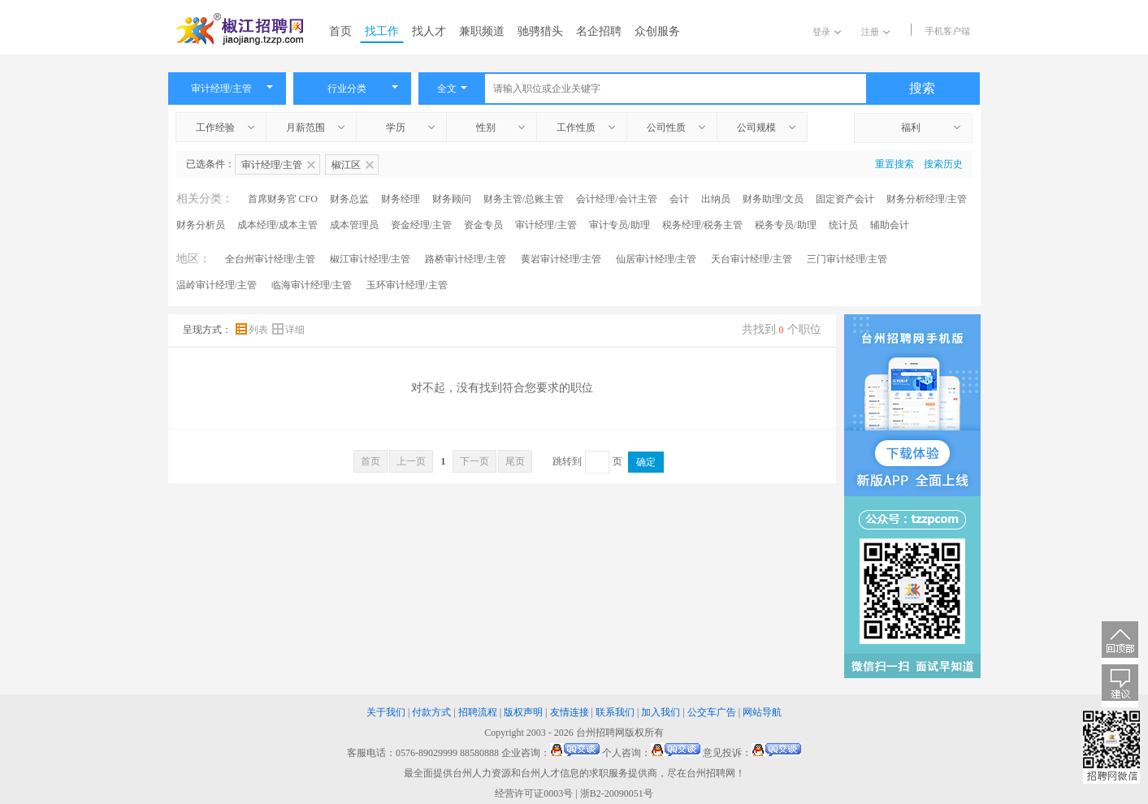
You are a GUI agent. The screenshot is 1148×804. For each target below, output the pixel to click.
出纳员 (715, 199)
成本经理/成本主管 (277, 225)
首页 (340, 31)
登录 (826, 32)
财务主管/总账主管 (523, 199)
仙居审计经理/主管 (656, 259)
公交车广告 (711, 712)
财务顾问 (451, 199)
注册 (875, 32)
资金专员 (483, 225)
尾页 (515, 461)
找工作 (382, 31)
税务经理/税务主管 (702, 225)
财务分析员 (200, 225)
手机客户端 (947, 31)
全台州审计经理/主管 (270, 259)
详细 (288, 329)
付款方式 (431, 712)
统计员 (843, 225)
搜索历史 (943, 164)
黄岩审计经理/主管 (561, 259)
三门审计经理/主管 (847, 259)
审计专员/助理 (619, 225)
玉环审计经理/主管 (406, 285)
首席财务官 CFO (283, 199)
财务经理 (400, 199)
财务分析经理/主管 (926, 199)
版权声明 (523, 712)
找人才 (429, 31)
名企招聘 (599, 31)
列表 (253, 329)
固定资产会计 (845, 199)
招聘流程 (477, 712)
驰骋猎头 (540, 31)
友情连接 (569, 712)
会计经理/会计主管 (616, 199)
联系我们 (615, 712)
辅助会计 (889, 225)
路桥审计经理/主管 (465, 259)
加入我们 (660, 712)
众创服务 (657, 31)
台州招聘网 (600, 732)
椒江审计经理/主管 (370, 259)
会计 (679, 199)
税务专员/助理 (785, 225)
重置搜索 (894, 164)
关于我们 (385, 712)
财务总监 (349, 199)
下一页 (474, 461)
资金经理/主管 (421, 225)
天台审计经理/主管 (751, 259)
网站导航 (762, 712)
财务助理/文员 (773, 199)
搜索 (922, 88)
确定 (646, 462)
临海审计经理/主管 (311, 285)
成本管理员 (354, 225)
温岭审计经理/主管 (216, 285)
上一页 (411, 461)
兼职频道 (482, 31)
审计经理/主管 (545, 225)
